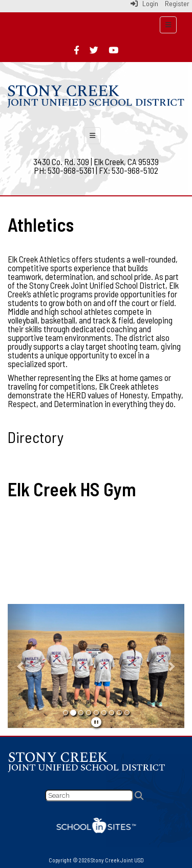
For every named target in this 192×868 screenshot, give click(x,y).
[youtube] (113, 50)
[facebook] (76, 50)
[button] (21, 666)
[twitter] (93, 50)
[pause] (96, 722)
